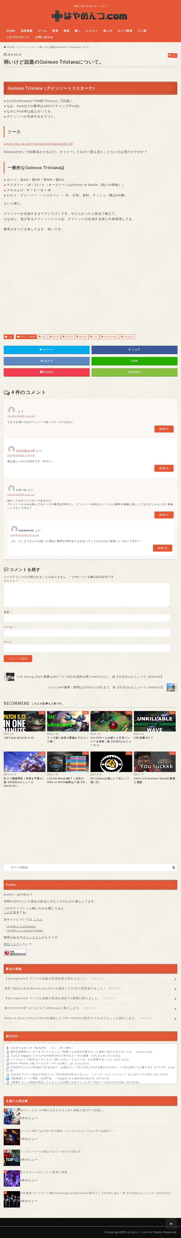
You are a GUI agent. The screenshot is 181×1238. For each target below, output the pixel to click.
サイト (8, 641)
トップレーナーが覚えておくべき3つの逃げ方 (50, 1151)
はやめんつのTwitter (21, 926)
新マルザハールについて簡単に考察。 (45, 1172)
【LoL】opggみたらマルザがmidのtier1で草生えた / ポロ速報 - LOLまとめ (58, 1055)
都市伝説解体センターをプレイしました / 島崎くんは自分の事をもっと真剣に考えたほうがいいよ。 (72, 1052)
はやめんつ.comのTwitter (25, 930)
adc (44, 336)
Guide (83, 336)
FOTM (69, 336)
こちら (38, 919)
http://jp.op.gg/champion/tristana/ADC (38, 144)
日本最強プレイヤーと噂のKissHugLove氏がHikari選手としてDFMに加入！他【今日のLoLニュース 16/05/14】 (96, 1193)
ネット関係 (125, 30)
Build (55, 336)
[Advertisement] (91, 287)
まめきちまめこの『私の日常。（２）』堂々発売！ (42, 1048)
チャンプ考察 (27, 336)
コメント (11, 580)
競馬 (55, 30)
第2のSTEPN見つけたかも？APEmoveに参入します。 (51, 1008)
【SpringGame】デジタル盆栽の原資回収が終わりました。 (55, 979)
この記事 (10, 912)
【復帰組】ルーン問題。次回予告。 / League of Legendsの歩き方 (52, 1078)
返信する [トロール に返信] (164, 515)
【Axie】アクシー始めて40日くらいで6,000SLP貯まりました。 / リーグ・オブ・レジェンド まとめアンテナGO (81, 1074)
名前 (8, 612)
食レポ (107, 30)
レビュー (92, 30)
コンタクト (34, 937)
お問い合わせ (44, 37)
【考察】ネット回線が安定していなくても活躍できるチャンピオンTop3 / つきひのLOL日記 (67, 1082)
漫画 (66, 30)
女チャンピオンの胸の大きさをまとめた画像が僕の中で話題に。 (63, 1110)
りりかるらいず (25, 450)
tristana (128, 336)
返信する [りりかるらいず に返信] (164, 468)
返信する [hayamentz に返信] (162, 548)
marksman (111, 336)
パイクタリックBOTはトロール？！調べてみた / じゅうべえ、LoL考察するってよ (61, 1059)
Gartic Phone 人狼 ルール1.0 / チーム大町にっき (42, 1063)
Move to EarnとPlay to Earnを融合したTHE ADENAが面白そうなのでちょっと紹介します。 (79, 1018)
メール (9, 627)
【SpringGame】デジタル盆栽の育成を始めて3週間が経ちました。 (60, 998)
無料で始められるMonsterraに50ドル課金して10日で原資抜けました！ (63, 988)
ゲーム (42, 30)
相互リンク (12, 944)
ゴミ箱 (142, 30)
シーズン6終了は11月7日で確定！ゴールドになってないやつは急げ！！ (68, 1130)
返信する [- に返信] (164, 429)
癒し (78, 30)
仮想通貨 (27, 30)
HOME (11, 30)
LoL (10, 336)
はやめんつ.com (138, 1232)
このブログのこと (18, 37)
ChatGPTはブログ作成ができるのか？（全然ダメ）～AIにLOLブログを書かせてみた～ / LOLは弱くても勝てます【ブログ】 (88, 1067)
